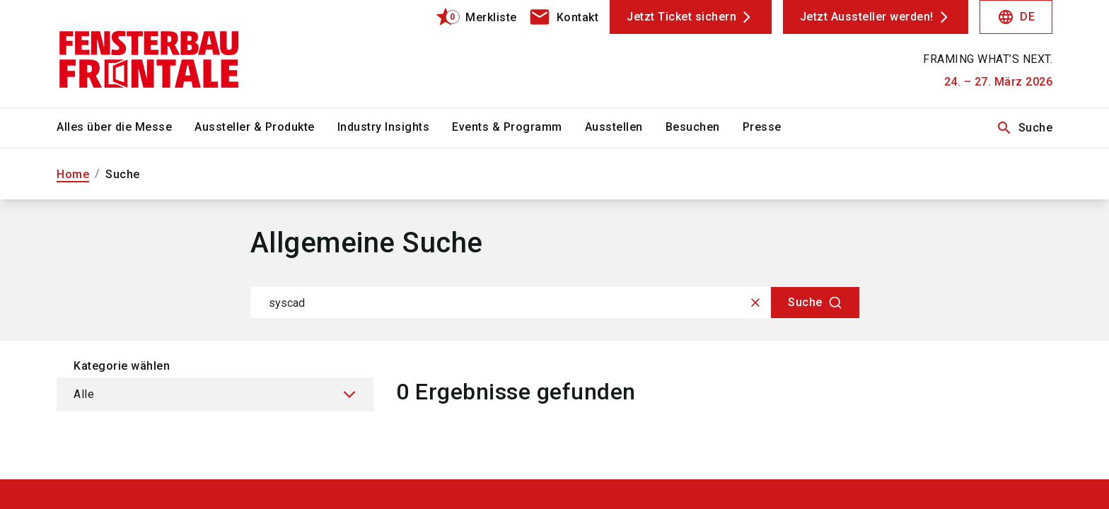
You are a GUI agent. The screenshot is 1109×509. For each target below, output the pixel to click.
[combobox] (554, 302)
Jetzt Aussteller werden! (867, 16)
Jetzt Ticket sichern (681, 16)
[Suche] (815, 302)
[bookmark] (470, 17)
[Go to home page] (173, 53)
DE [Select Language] (1016, 16)
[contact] (563, 17)
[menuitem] (125, 127)
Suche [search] (1024, 127)
